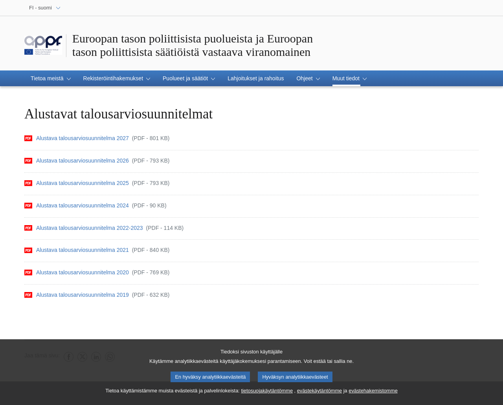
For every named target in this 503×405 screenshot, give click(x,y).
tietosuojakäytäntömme (267, 394)
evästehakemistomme (373, 394)
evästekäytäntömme (319, 394)
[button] (50, 78)
